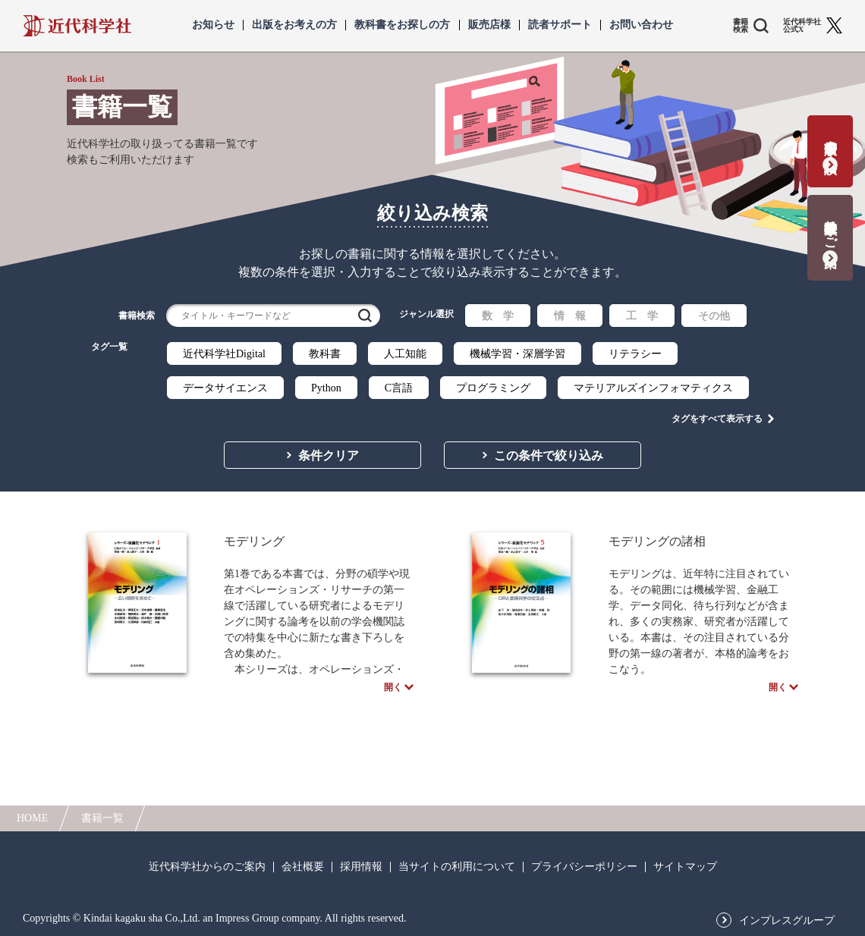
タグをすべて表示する (717, 418)
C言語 (399, 388)
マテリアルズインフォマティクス (653, 388)
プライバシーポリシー (584, 867)
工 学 (642, 316)
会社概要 (303, 867)
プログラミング (493, 388)
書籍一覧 (102, 818)
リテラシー (635, 354)
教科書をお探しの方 (402, 25)
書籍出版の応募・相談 (830, 141)
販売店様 (489, 25)
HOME (32, 818)
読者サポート (560, 25)
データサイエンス (225, 388)
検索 (365, 315)
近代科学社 (77, 25)
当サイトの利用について (456, 867)
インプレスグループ (787, 921)
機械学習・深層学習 (517, 354)
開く (393, 688)
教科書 (325, 354)
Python (326, 388)
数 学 (498, 316)
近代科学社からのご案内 (207, 867)
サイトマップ (685, 867)
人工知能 (405, 354)
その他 (714, 316)
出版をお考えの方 (294, 25)
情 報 (570, 316)
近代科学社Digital (224, 354)
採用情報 (361, 867)
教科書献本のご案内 (830, 228)
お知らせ (213, 25)
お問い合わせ (641, 25)
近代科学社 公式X (802, 25)
